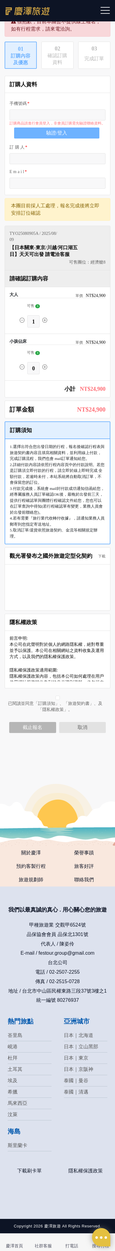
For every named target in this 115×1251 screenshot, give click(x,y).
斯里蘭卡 (17, 1145)
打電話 (71, 1245)
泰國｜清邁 (76, 1091)
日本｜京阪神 (78, 1069)
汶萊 (12, 1114)
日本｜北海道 (78, 1035)
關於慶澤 (31, 852)
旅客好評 (84, 866)
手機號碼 (18, 103)
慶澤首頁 (14, 1245)
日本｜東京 (76, 1057)
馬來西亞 (17, 1103)
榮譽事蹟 (84, 852)
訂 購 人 (17, 147)
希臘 (12, 1091)
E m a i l (17, 171)
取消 (82, 727)
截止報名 (32, 727)
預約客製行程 (31, 866)
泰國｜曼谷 (76, 1080)
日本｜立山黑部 (81, 1046)
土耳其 (15, 1069)
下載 (100, 556)
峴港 (12, 1046)
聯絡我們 (84, 879)
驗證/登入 (56, 132)
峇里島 (15, 1035)
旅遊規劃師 (31, 879)
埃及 (12, 1080)
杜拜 (12, 1057)
